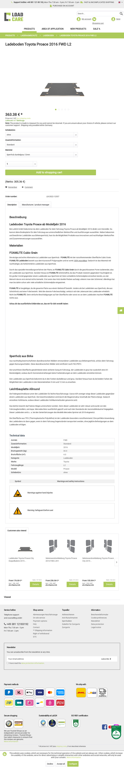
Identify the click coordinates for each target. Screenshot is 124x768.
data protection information (32, 663)
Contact (36, 627)
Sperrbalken (67, 621)
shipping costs (61, 746)
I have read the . (27, 663)
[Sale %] (96, 30)
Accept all (61, 764)
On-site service (39, 618)
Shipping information (43, 630)
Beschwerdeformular (99, 614)
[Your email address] (51, 659)
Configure (73, 764)
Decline (50, 764)
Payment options (40, 621)
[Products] (29, 30)
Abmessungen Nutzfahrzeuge (45, 614)
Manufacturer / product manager (35, 205)
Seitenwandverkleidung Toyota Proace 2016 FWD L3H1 (61, 559)
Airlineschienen (68, 614)
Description (12, 205)
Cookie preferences (99, 618)
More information (11, 741)
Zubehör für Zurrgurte (71, 624)
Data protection (97, 624)
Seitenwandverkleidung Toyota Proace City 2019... (98, 559)
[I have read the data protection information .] (7, 663)
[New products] (78, 30)
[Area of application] (52, 30)
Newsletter (95, 621)
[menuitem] (100, 14)
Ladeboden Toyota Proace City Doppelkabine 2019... (21, 559)
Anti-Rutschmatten (70, 618)
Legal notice (96, 627)
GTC (35, 637)
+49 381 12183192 (17, 624)
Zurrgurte (66, 627)
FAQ (34, 624)
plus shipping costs (24, 118)
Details (36, 584)
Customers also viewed (16, 531)
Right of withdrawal (41, 633)
